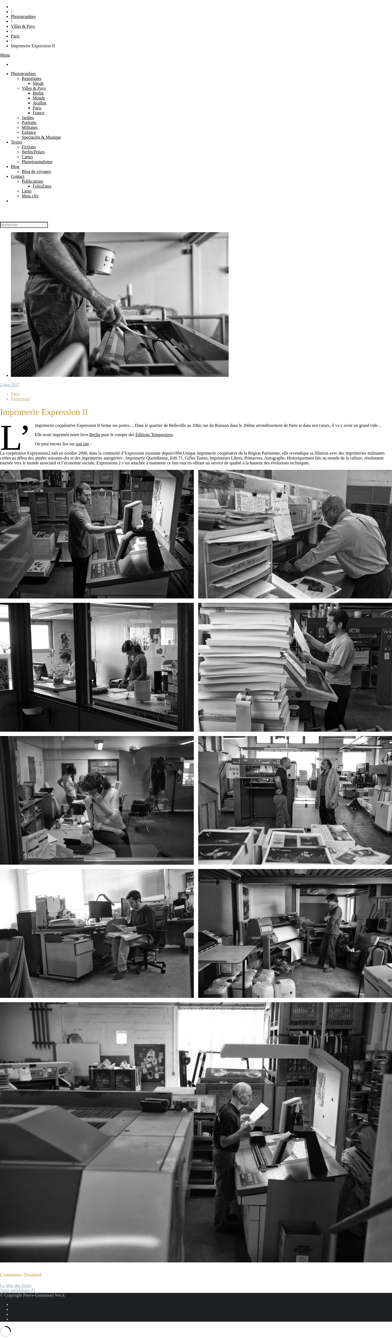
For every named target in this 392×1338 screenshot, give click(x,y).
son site (82, 444)
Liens (27, 191)
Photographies (23, 16)
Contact (17, 176)
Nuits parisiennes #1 (18, 1290)
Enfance (29, 132)
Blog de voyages (36, 171)
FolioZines (42, 186)
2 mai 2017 (10, 384)
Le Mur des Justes (16, 1285)
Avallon (39, 103)
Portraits (29, 122)
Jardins (28, 117)
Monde (39, 98)
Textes (16, 142)
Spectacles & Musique (41, 137)
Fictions (29, 147)
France (39, 112)
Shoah (38, 83)
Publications (32, 181)
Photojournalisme (37, 161)
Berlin (38, 93)
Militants (30, 127)
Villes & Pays (23, 26)
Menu (5, 55)
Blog (15, 166)
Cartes (27, 156)
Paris (15, 36)
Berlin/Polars (33, 152)
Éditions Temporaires (154, 434)
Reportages (31, 78)
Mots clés (30, 196)
